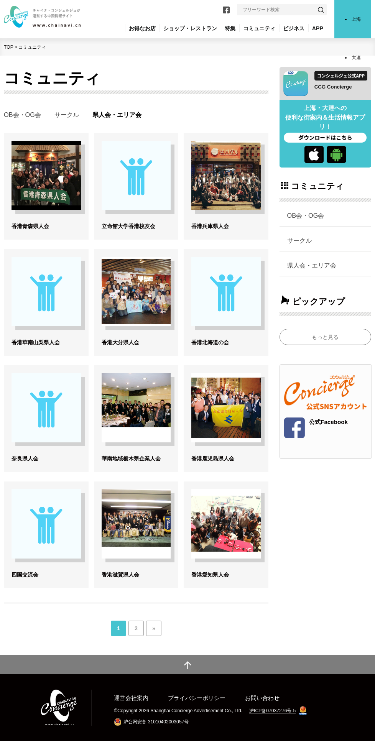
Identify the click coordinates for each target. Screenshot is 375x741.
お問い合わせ (262, 698)
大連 (356, 57)
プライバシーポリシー (196, 698)
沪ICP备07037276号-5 (272, 711)
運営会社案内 (131, 698)
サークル (66, 114)
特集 (230, 28)
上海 (356, 19)
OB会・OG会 (22, 114)
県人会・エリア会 (311, 265)
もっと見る (325, 337)
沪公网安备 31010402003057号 (156, 722)
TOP (8, 47)
